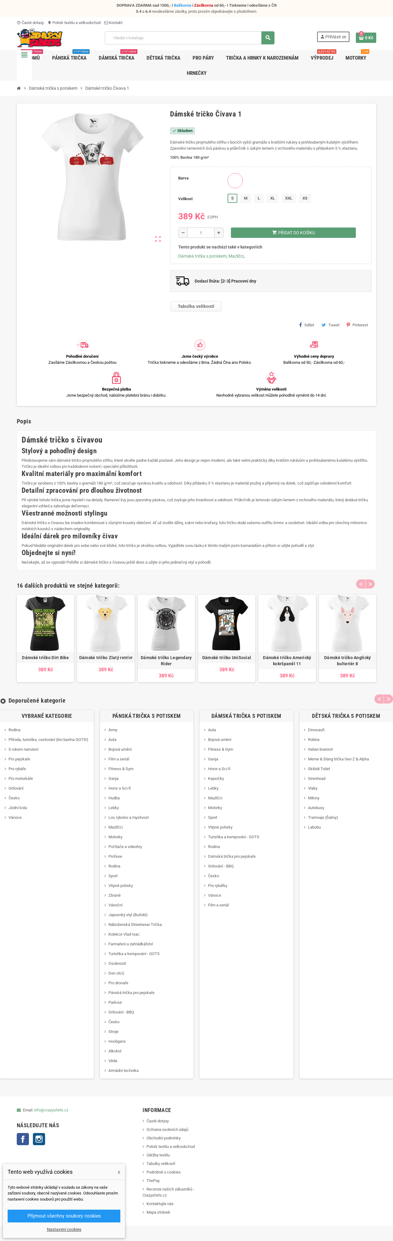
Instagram (39, 1139)
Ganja (113, 778)
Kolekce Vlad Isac (124, 934)
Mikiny (313, 798)
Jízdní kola (18, 807)
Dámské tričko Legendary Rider (166, 660)
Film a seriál (118, 759)
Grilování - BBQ (121, 1012)
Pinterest (357, 324)
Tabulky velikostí (161, 1163)
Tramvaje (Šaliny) (323, 817)
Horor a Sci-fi (119, 788)
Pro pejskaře (19, 759)
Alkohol (114, 1051)
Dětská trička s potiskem (346, 716)
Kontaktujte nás (160, 1203)
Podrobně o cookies (164, 1172)
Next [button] (370, 584)
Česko (14, 798)
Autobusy (316, 807)
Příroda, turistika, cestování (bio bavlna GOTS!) (48, 739)
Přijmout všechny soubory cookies (64, 1216)
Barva (183, 178)
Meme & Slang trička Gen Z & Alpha (338, 759)
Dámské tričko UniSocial (226, 657)
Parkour (115, 1002)
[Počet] (200, 233)
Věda (112, 1060)
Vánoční (115, 905)
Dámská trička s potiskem (202, 256)
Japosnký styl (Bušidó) (128, 914)
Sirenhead (316, 778)
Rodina (14, 730)
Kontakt (113, 22)
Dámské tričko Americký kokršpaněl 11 (287, 660)
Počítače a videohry (125, 846)
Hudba (114, 798)
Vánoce (15, 817)
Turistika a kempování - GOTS (134, 953)
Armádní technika (123, 1070)
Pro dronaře (118, 983)
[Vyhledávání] (189, 37)
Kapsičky (216, 778)
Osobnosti (117, 963)
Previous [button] (360, 584)
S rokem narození (23, 749)
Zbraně (114, 895)
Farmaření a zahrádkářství (130, 944)
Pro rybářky (217, 885)
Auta (112, 739)
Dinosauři (316, 730)
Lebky (113, 807)
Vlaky (312, 788)
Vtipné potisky (120, 885)
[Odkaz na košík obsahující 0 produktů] (366, 38)
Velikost (185, 198)
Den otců (116, 973)
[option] (45, 638)
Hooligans (117, 1041)
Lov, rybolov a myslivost (128, 817)
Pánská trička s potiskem (146, 716)
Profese (115, 856)
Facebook (23, 1139)
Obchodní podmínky (164, 1138)
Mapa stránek (158, 1212)
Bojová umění (120, 749)
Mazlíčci (236, 256)
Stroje (113, 1031)
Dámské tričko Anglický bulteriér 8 (347, 660)
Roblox (314, 739)
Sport (113, 876)
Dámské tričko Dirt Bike (45, 657)
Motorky (115, 837)
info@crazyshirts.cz (51, 1110)
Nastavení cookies (64, 1229)
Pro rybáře (17, 768)
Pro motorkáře (21, 778)
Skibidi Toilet (319, 768)
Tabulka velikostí (196, 306)
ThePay (153, 1180)
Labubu (314, 827)
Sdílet (306, 324)
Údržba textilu (158, 1155)
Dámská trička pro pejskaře (232, 856)
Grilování (16, 788)
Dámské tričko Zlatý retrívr (106, 657)
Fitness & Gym (120, 768)
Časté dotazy (30, 22)
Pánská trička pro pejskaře (131, 992)
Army (112, 730)
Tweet (330, 324)
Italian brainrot (320, 749)
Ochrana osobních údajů (167, 1129)
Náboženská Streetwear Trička (135, 924)
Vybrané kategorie (47, 716)
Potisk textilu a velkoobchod (74, 22)
